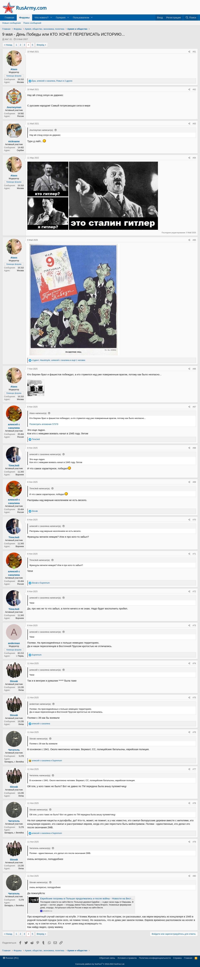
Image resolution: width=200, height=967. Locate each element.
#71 (194, 554)
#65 (194, 240)
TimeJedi (14, 465)
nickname (14, 141)
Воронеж (20, 474)
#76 (194, 732)
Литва (21, 690)
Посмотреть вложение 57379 (43, 424)
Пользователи (81, 17)
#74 (194, 663)
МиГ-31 (8, 39)
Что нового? (42, 17)
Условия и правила (127, 958)
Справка (177, 958)
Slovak (14, 681)
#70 (194, 520)
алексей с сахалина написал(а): (45, 454)
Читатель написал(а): (40, 775)
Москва (20, 82)
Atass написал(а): (38, 413)
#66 (194, 369)
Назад (9, 45)
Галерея (60, 17)
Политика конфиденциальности (155, 958)
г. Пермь (20, 656)
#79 (194, 842)
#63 (194, 124)
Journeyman (13, 107)
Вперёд (40, 45)
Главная (9, 17)
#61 (194, 52)
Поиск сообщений (32, 23)
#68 (194, 448)
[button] (51, 17)
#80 (194, 876)
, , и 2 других (52, 81)
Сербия (20, 150)
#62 (194, 89)
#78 (194, 803)
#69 (194, 482)
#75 (194, 697)
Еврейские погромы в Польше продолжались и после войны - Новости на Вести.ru (88, 898)
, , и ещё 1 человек (58, 360)
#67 (194, 407)
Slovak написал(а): (38, 738)
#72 (194, 591)
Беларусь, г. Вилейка (14, 762)
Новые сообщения (11, 23)
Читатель (14, 749)
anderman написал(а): (40, 704)
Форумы (24, 17)
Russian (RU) (11, 958)
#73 (194, 625)
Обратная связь (107, 958)
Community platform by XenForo (100, 964)
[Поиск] (191, 17)
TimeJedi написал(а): (39, 488)
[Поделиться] (189, 52)
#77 (194, 769)
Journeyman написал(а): (41, 130)
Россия (20, 116)
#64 (194, 158)
